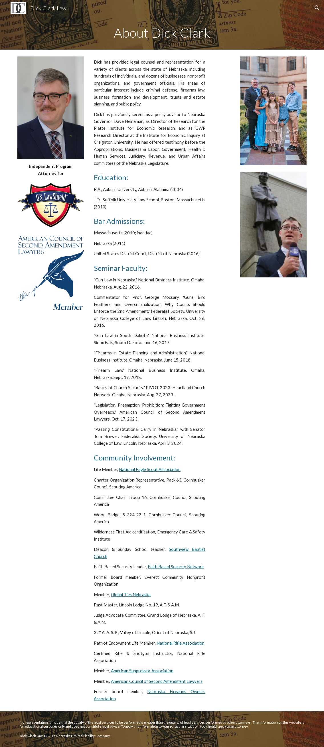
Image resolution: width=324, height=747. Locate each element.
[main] (162, 33)
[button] (317, 8)
